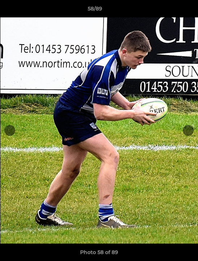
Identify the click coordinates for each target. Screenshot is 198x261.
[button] (172, 10)
